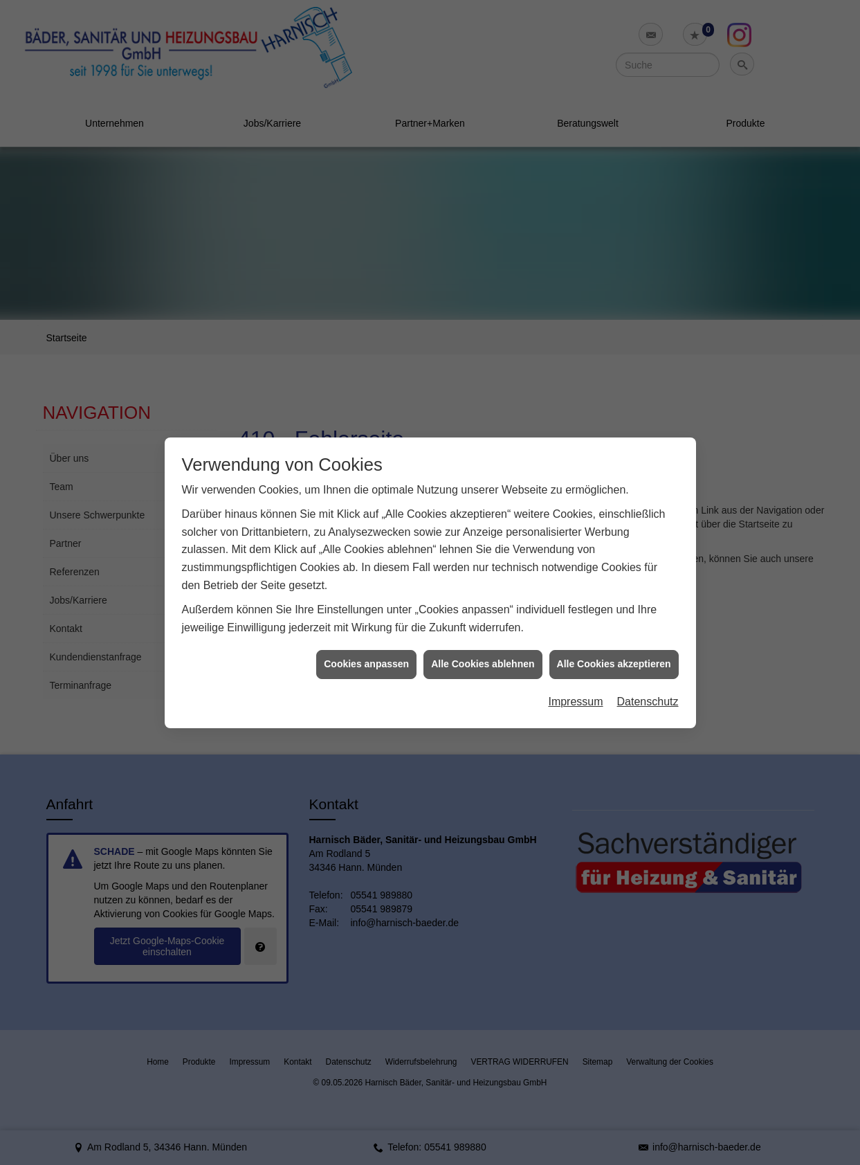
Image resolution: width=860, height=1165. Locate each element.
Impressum (575, 683)
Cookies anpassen (366, 645)
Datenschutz (648, 683)
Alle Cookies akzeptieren (614, 645)
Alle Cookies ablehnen (482, 645)
